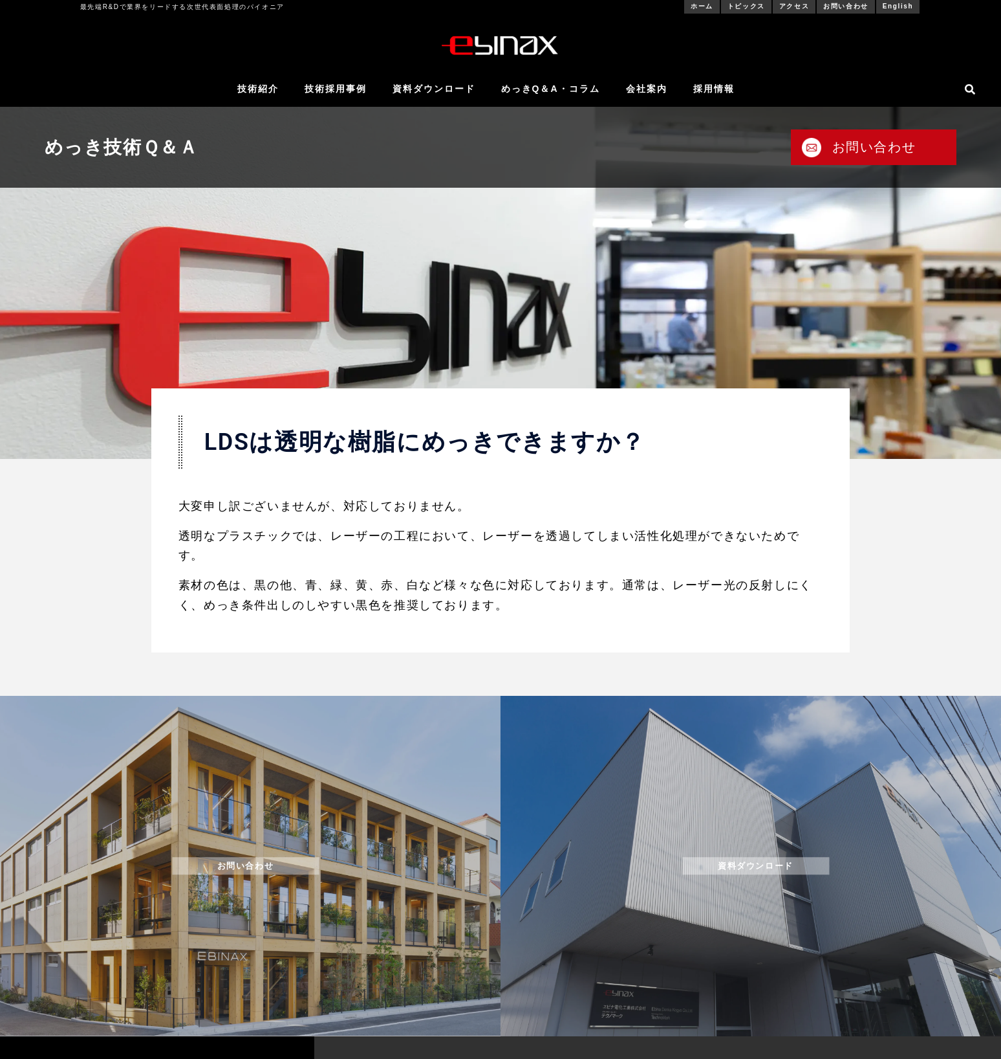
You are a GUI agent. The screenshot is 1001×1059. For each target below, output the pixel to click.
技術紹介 (258, 89)
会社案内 (646, 89)
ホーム (702, 6)
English (898, 6)
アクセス (794, 6)
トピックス (746, 6)
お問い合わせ (845, 6)
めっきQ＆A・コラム (550, 89)
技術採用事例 (336, 89)
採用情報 (714, 89)
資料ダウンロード (434, 89)
